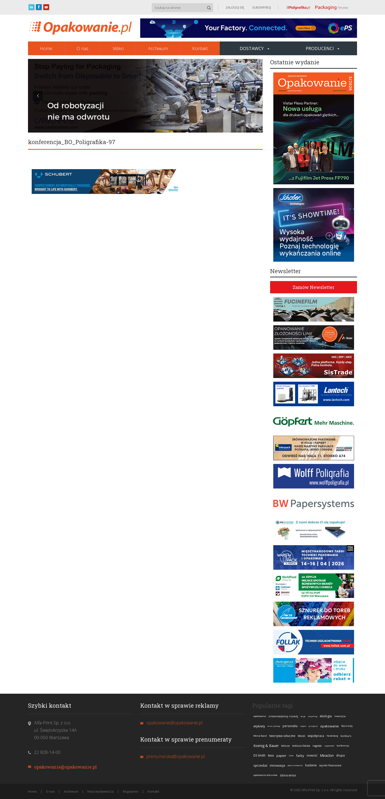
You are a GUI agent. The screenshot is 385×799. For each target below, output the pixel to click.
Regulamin (130, 791)
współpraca (316, 736)
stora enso (288, 775)
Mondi (301, 736)
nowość (312, 755)
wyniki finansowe (330, 765)
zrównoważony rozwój (283, 716)
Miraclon (327, 755)
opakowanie (329, 726)
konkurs (346, 736)
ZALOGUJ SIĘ (235, 7)
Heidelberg (332, 735)
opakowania (259, 716)
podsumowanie (295, 765)
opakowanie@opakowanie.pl (65, 767)
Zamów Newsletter (313, 287)
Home (46, 48)
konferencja (343, 745)
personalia (290, 726)
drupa (340, 755)
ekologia (326, 716)
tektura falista (301, 745)
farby (300, 755)
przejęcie (313, 726)
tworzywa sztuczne (282, 736)
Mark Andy (347, 726)
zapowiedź (329, 745)
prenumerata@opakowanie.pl (175, 756)
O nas (82, 48)
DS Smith (259, 755)
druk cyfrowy (274, 726)
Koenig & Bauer (266, 745)
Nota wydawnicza (100, 791)
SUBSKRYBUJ (261, 7)
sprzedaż (260, 765)
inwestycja (340, 716)
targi (303, 716)
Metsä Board (260, 735)
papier (281, 755)
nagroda (317, 745)
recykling (312, 716)
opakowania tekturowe (265, 775)
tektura (285, 745)
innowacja (277, 765)
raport (303, 726)
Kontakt (200, 48)
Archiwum (158, 48)
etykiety (259, 726)
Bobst (271, 755)
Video (118, 48)
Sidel (291, 755)
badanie (311, 765)
